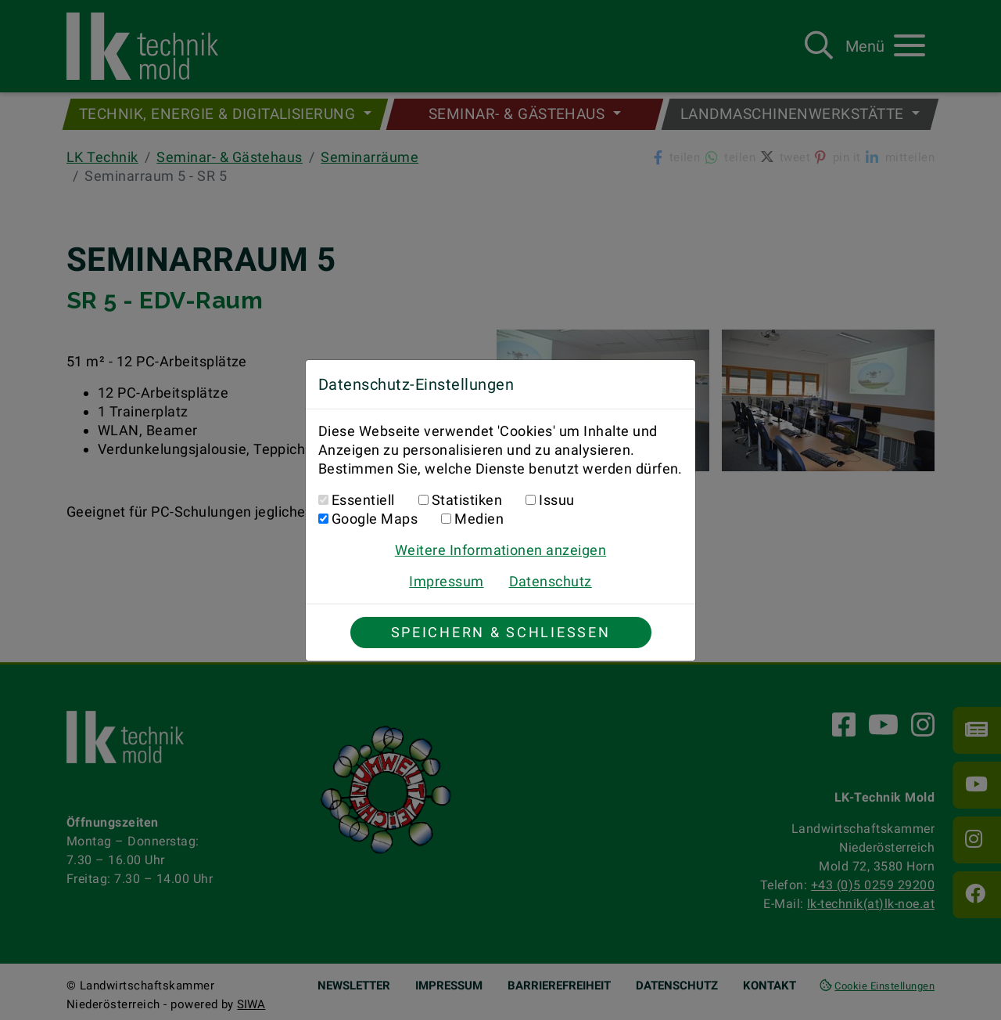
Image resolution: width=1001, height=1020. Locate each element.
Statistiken (467, 500)
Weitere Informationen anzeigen (500, 550)
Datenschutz (550, 581)
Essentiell (363, 500)
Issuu (556, 500)
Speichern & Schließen (501, 632)
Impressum (446, 581)
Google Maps (375, 518)
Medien (479, 518)
